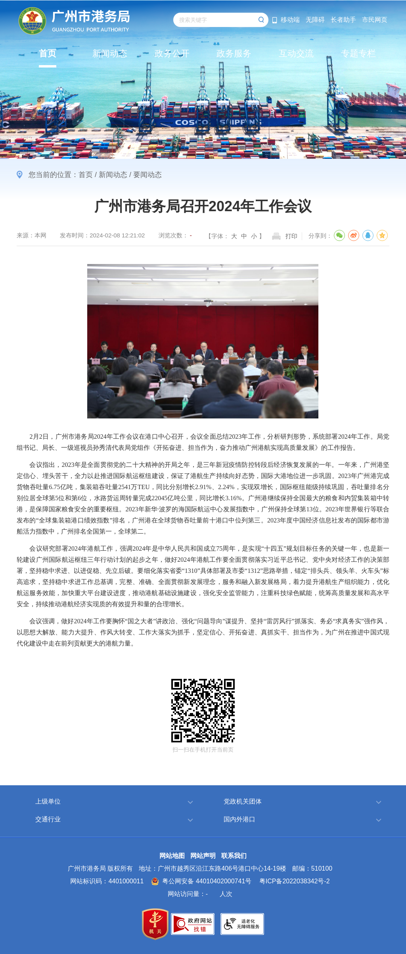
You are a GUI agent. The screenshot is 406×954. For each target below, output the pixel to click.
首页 (86, 175)
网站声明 (203, 855)
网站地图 (172, 855)
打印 (291, 236)
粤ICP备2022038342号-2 (294, 881)
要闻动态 (147, 175)
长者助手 (343, 19)
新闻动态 (113, 175)
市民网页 (374, 19)
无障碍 (315, 19)
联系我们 (234, 855)
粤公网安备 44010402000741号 (201, 881)
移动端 (290, 19)
